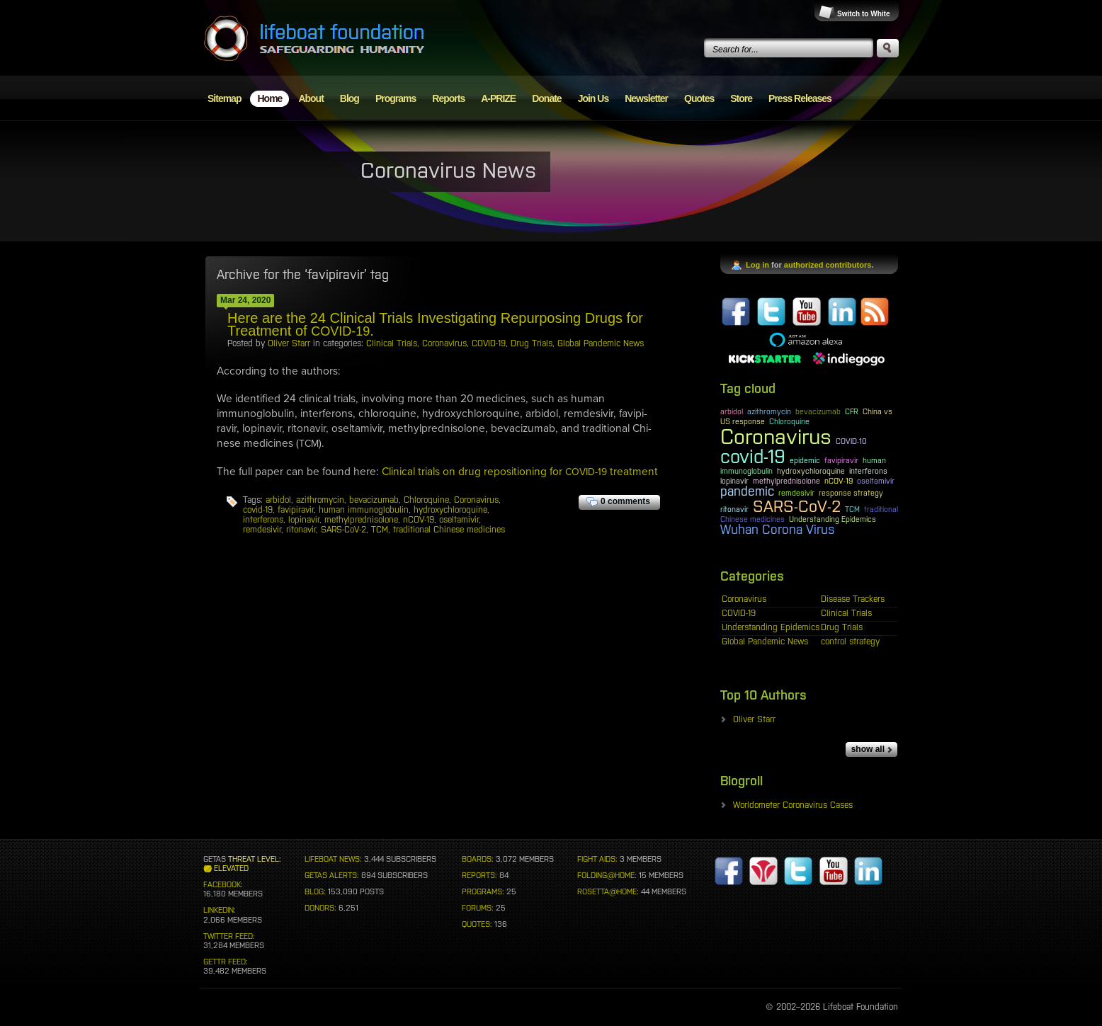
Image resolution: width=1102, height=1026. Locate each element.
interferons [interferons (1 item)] (868, 471)
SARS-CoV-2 (343, 530)
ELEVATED (231, 868)
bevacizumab (374, 500)
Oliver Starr (289, 343)
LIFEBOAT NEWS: (333, 859)
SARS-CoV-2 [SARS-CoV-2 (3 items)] (797, 506)
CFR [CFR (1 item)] (851, 411)
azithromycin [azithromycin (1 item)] (769, 411)
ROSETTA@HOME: (608, 891)
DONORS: (320, 908)
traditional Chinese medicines (449, 530)
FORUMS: (478, 908)
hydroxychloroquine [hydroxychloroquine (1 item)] (811, 471)
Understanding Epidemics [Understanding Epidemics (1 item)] (832, 519)
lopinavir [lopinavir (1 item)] (734, 481)
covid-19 (258, 510)
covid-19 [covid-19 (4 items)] (752, 456)
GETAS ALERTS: (332, 875)
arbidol (278, 500)
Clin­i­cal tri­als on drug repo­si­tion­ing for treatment (520, 471)
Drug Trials (531, 343)
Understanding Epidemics (770, 627)
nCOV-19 (418, 520)
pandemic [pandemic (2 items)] (747, 491)
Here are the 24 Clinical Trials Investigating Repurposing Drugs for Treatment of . (435, 324)
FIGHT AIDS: (597, 859)
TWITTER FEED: (229, 936)
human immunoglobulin (364, 510)
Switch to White (863, 14)
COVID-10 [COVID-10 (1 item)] (851, 441)
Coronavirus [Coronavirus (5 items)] (775, 436)
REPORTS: (479, 875)
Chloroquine (426, 500)
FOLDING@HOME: (607, 875)
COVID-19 (489, 343)
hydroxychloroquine (450, 510)
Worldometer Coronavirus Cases (793, 805)
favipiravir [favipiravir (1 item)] (841, 460)
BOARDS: (478, 859)
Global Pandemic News (600, 343)
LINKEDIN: (219, 910)
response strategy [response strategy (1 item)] (851, 493)
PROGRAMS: (483, 891)
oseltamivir (459, 520)
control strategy (850, 641)
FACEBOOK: (223, 884)
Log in (757, 265)
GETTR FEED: (225, 961)
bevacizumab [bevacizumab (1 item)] (818, 411)
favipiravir (296, 510)
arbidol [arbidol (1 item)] (731, 411)
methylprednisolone (361, 520)
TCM (379, 530)
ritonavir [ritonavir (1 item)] (734, 509)
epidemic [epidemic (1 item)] (805, 460)
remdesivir (262, 530)
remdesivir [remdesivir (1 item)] (796, 493)
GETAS (214, 859)
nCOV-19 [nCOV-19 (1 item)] (838, 481)
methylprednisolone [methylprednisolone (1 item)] (786, 481)
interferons (263, 520)
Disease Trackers (853, 599)
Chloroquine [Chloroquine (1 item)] (789, 421)
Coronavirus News (448, 170)
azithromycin (320, 500)
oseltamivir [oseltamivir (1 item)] (875, 481)
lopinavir (303, 520)
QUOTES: (477, 924)
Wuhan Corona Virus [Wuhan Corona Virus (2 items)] (777, 530)
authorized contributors (827, 265)
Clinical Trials (391, 343)
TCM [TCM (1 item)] (852, 509)
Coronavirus (444, 343)
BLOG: (315, 891)
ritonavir (301, 530)
